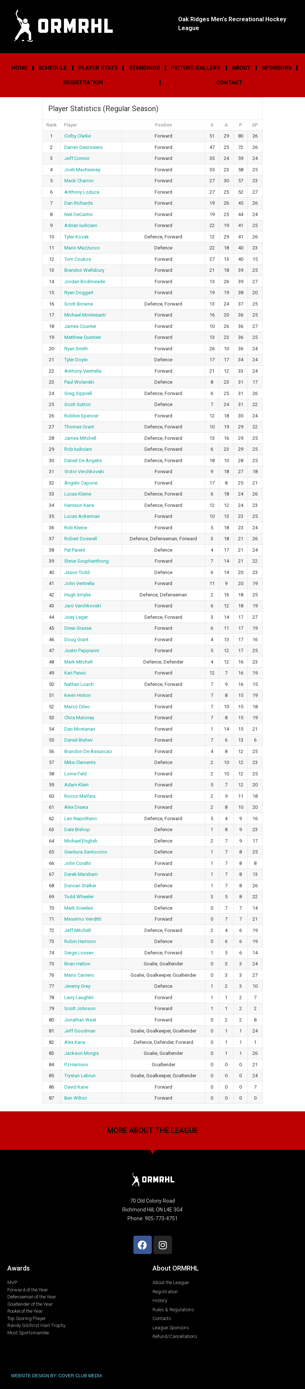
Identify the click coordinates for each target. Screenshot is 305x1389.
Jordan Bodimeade (84, 281)
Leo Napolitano (80, 818)
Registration (83, 82)
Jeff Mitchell (77, 930)
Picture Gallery (195, 68)
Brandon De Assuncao (88, 751)
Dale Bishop (77, 829)
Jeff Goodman (80, 1031)
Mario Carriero (79, 975)
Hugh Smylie (77, 594)
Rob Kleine (75, 527)
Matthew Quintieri (82, 337)
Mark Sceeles (78, 908)
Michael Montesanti (85, 315)
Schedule (53, 68)
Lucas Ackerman (82, 516)
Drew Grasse (78, 628)
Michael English (80, 841)
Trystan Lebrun (80, 1075)
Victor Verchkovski (84, 471)
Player (70, 125)
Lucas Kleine (77, 494)
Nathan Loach (79, 684)
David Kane (76, 1087)
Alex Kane (74, 1042)
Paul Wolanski (79, 382)
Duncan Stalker (80, 885)
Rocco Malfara (80, 796)
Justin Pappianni (81, 650)
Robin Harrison (80, 941)
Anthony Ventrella (82, 371)
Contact (229, 82)
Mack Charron (79, 180)
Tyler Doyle (75, 359)
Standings (144, 68)
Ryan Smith (76, 348)
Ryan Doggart (78, 292)
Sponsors (276, 68)
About (241, 68)
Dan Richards (78, 203)
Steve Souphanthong (86, 561)
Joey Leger (76, 617)
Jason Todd (77, 572)
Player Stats (98, 68)
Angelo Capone (80, 483)
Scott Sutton (77, 404)
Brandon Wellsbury (84, 270)
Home (19, 68)
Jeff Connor (77, 158)
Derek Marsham (81, 874)
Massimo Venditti (82, 919)
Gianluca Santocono (85, 852)
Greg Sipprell (78, 393)
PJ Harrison (76, 1064)
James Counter (80, 326)
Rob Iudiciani (78, 449)
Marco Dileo (77, 706)
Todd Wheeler (79, 896)
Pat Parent (74, 550)
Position (163, 125)
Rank (51, 125)
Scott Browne (78, 304)
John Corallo (77, 863)
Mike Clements (80, 762)
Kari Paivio (75, 673)
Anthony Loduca (81, 192)
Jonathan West (80, 1020)
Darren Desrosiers (83, 147)
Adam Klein (76, 784)
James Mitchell (80, 438)
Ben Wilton (75, 1098)
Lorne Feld (75, 773)
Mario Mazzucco (82, 248)
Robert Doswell (80, 538)
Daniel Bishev (78, 740)
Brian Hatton (77, 963)
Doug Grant (76, 639)
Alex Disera (76, 807)
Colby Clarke (77, 136)
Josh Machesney (82, 169)
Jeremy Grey (77, 986)
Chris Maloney (79, 717)
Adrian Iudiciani (80, 225)
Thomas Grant (79, 427)
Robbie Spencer (81, 415)
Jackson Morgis (81, 1053)
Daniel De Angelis (83, 460)
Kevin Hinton (77, 695)
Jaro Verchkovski (82, 605)
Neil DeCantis (78, 214)
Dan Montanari (79, 729)
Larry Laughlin (79, 997)
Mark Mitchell (78, 662)
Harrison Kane (79, 505)
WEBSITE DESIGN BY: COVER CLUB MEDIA (56, 1375)
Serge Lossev (78, 952)
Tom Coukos (77, 259)
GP (255, 125)
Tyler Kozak (76, 237)
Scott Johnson (80, 1008)
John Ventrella (79, 583)
